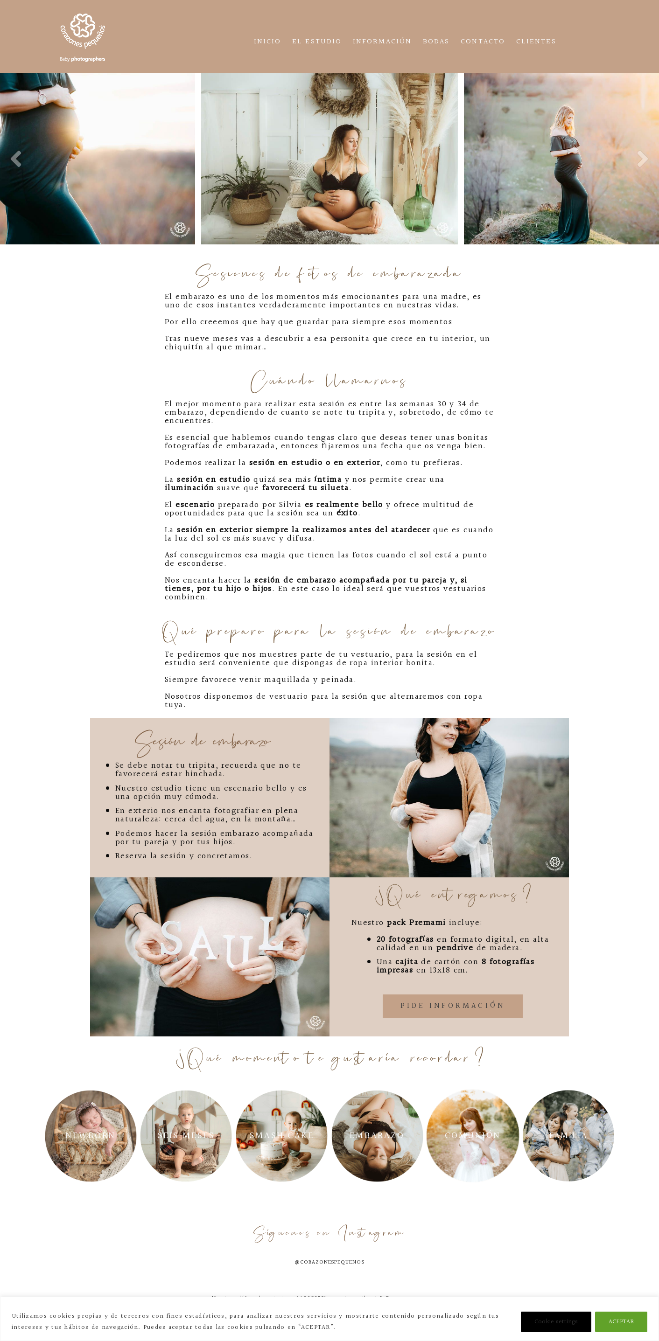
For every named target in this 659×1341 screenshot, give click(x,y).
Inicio (267, 42)
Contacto (483, 42)
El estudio (317, 42)
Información (382, 42)
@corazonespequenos (329, 1262)
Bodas (436, 42)
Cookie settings (556, 1322)
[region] (329, 1319)
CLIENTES (536, 42)
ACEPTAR (621, 1322)
